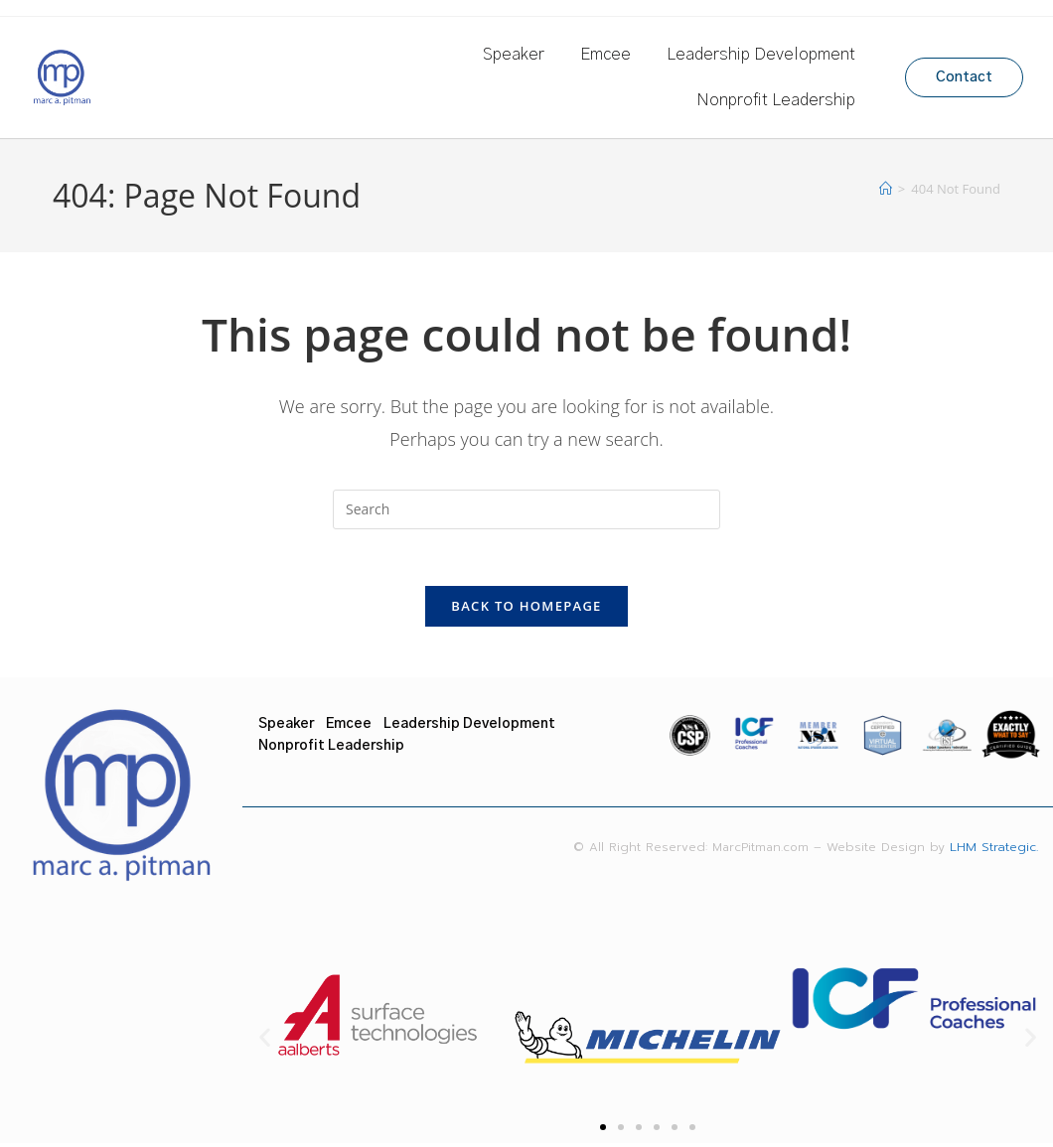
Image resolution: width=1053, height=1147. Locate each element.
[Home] (885, 189)
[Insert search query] (526, 509)
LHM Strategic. (1003, 851)
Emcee (605, 54)
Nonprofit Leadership (775, 99)
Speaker (513, 54)
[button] (264, 1041)
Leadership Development (761, 54)
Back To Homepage (526, 610)
